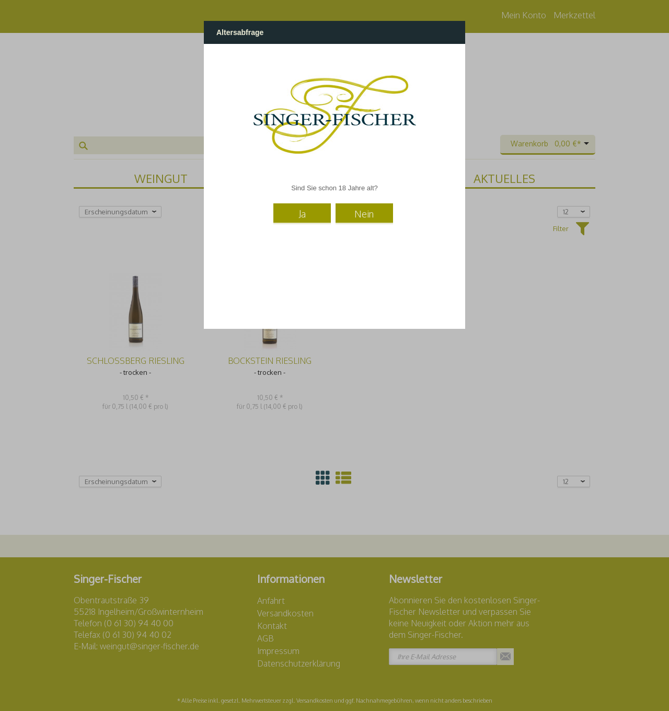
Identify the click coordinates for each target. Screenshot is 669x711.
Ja (302, 214)
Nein (364, 214)
